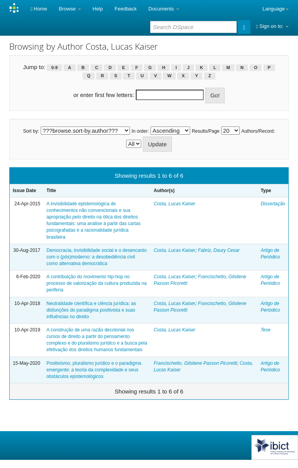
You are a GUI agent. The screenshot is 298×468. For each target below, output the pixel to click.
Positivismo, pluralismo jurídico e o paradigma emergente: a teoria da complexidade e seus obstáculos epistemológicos (94, 370)
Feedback (125, 9)
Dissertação (273, 203)
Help (98, 9)
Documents (163, 9)
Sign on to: (272, 26)
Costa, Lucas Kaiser (174, 203)
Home (38, 9)
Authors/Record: (258, 131)
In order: (140, 131)
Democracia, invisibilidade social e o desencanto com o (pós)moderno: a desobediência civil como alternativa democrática (97, 257)
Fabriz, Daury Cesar (218, 250)
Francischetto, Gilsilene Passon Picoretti (195, 363)
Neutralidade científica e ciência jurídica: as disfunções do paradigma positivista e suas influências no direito (91, 310)
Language (275, 9)
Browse (70, 9)
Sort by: (31, 131)
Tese (266, 330)
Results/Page (205, 131)
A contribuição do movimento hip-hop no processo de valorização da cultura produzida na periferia (97, 283)
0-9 (54, 67)
